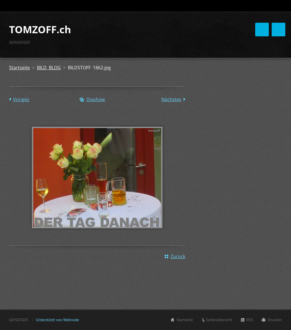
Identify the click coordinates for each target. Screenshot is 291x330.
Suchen (277, 6)
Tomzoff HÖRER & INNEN (148, 64)
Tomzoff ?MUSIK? (170, 41)
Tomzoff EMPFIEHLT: (195, 52)
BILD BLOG (49, 91)
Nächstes (171, 123)
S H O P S (260, 52)
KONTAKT (228, 64)
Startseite (133, 41)
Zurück (178, 280)
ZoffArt (233, 52)
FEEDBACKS (196, 64)
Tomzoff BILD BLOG (143, 52)
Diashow (95, 123)
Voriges (21, 123)
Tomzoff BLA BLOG (217, 41)
